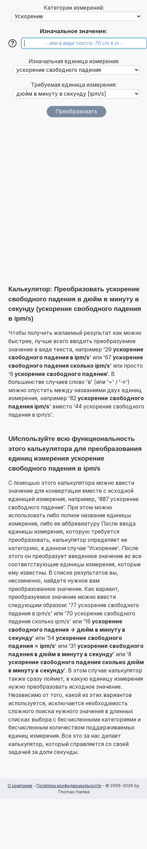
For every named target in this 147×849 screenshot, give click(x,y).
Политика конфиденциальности (68, 785)
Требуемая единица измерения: (73, 85)
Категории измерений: (74, 7)
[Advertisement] (73, 201)
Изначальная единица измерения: (73, 61)
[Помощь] (12, 43)
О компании (20, 785)
